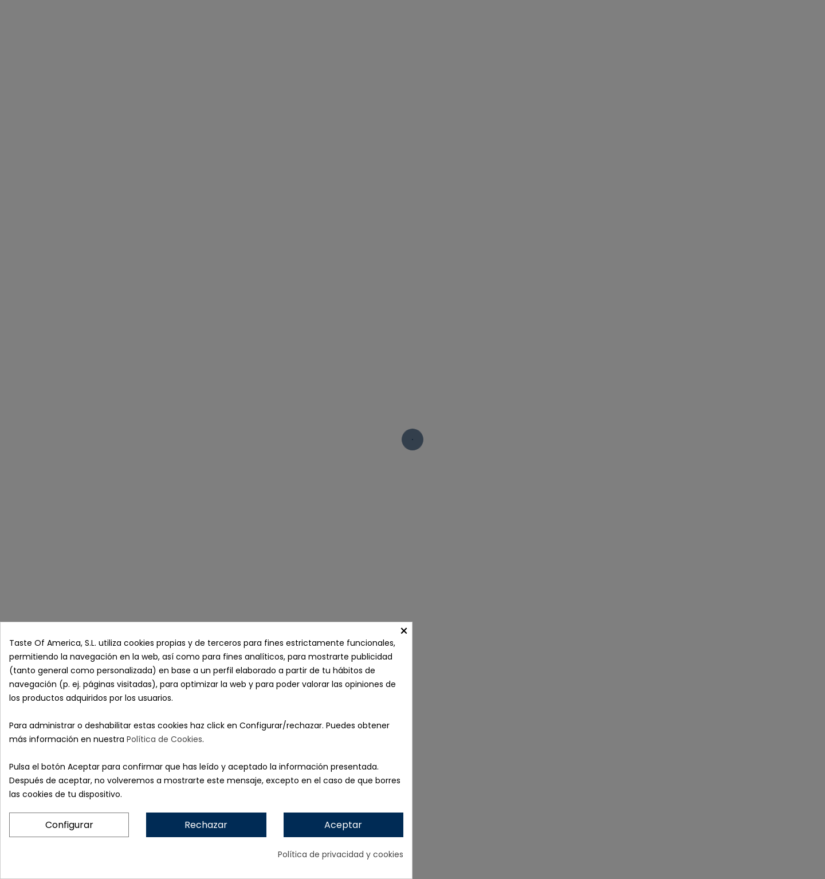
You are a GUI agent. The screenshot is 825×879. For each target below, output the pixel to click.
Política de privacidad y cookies (340, 854)
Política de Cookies (164, 739)
